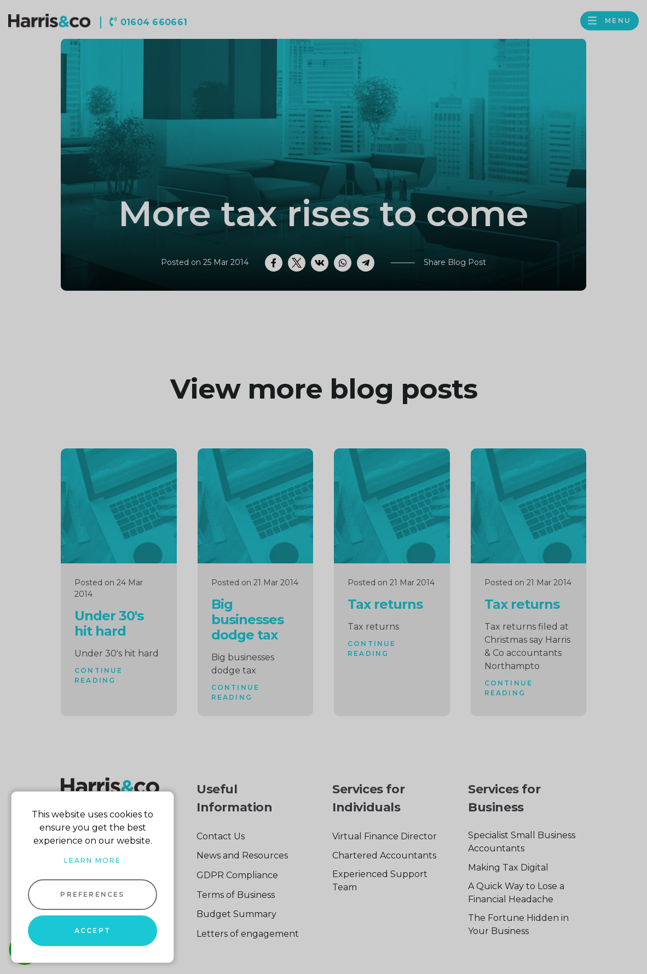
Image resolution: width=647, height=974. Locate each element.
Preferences (92, 894)
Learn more (92, 860)
